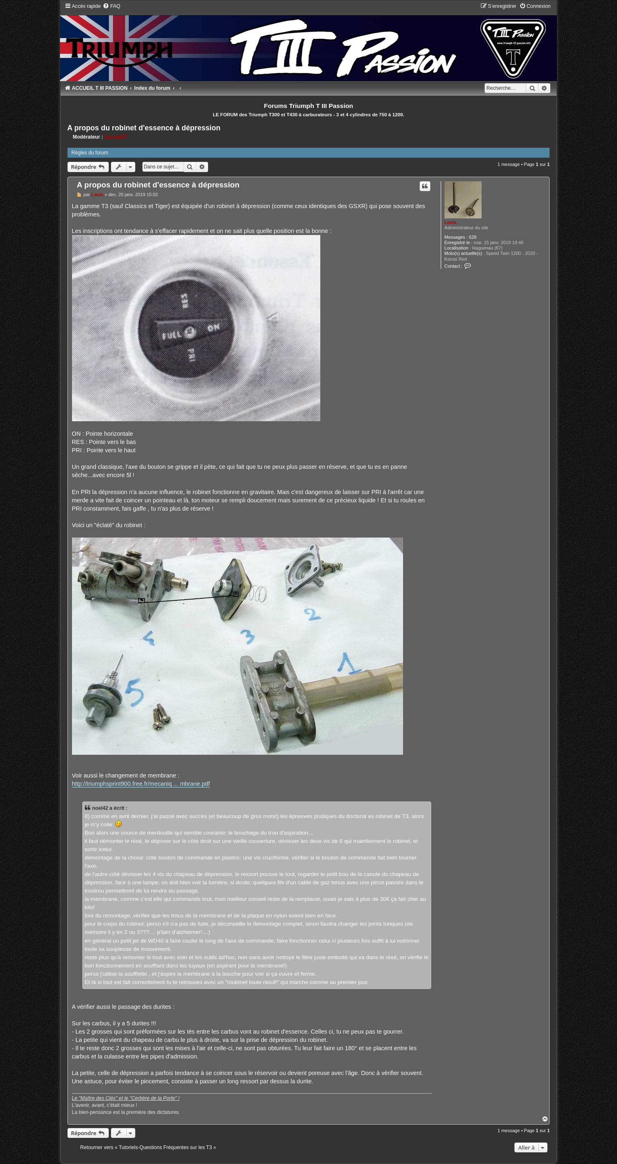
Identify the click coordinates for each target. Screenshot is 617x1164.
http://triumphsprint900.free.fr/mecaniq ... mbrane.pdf (141, 783)
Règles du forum (90, 153)
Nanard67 (115, 137)
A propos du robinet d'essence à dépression (144, 128)
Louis (450, 222)
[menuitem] (111, 6)
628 (472, 237)
